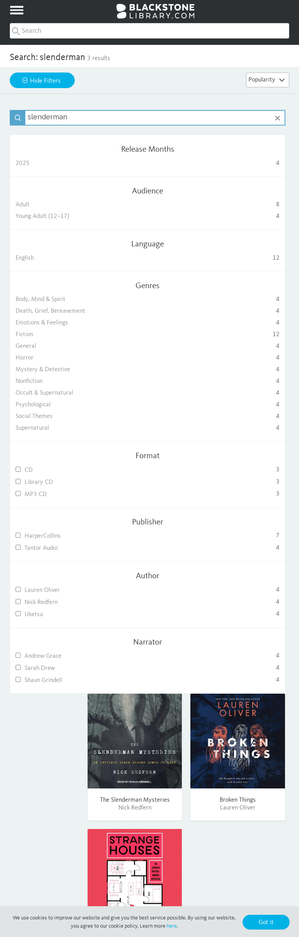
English (54, 258)
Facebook (242, 842)
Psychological (54, 405)
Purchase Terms (217, 897)
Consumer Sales (56, 863)
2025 (54, 163)
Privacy (143, 897)
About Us (56, 842)
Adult (54, 205)
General (54, 346)
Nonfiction (54, 381)
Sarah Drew (54, 668)
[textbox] (62, 118)
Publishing (56, 853)
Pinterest (242, 863)
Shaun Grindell (54, 680)
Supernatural (54, 428)
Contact (149, 863)
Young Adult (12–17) (54, 216)
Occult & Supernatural (54, 393)
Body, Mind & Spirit (54, 299)
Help (149, 842)
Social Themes (54, 416)
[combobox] (149, 31)
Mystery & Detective (54, 370)
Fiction (54, 334)
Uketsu (54, 614)
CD (54, 470)
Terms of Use (175, 897)
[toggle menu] (17, 10)
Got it (266, 922)
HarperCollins (54, 536)
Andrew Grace (54, 656)
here (172, 926)
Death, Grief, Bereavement (54, 311)
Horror (54, 358)
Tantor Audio (54, 548)
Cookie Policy (259, 897)
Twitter (242, 853)
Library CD (54, 482)
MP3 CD (54, 494)
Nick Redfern (54, 602)
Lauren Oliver (54, 590)
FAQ (149, 853)
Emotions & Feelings (54, 323)
